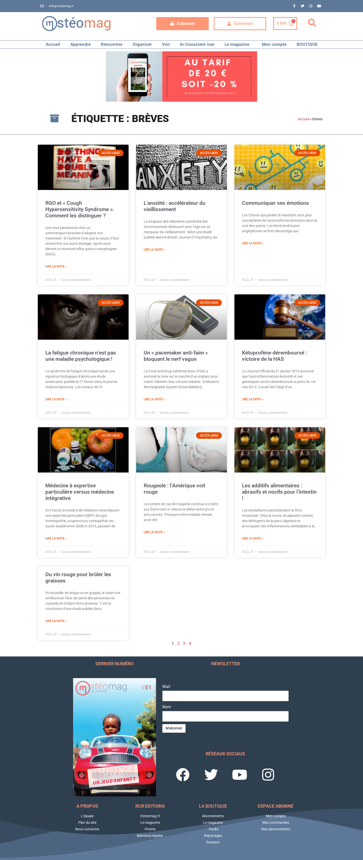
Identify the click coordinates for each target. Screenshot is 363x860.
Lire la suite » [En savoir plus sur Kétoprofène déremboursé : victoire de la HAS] (252, 399)
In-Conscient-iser (197, 44)
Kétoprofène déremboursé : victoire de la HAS (274, 356)
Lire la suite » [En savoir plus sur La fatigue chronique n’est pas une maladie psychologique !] (56, 399)
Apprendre (80, 44)
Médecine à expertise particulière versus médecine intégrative (79, 492)
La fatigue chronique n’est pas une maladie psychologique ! (80, 356)
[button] (312, 23)
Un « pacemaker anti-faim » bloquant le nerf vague (176, 356)
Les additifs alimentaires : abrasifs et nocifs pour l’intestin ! (279, 492)
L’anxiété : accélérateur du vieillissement (174, 206)
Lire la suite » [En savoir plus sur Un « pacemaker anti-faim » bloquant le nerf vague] (154, 399)
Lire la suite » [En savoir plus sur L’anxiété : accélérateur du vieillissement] (154, 249)
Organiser (142, 44)
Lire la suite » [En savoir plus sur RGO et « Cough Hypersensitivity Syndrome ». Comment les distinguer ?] (56, 266)
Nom (166, 707)
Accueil (53, 44)
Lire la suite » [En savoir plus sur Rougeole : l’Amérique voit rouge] (154, 532)
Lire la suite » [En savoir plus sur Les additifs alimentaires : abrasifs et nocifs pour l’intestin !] (252, 538)
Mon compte (274, 44)
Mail (166, 687)
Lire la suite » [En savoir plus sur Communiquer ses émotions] (252, 243)
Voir (166, 44)
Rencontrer (112, 44)
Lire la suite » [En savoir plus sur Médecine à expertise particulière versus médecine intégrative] (56, 538)
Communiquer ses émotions (275, 203)
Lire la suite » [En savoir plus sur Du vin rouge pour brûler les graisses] (56, 621)
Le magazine (238, 44)
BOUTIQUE (307, 44)
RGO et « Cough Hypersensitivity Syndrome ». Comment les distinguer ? (79, 209)
